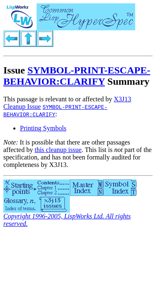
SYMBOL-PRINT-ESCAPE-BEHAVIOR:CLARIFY (76, 76)
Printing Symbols (43, 128)
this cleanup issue (58, 149)
